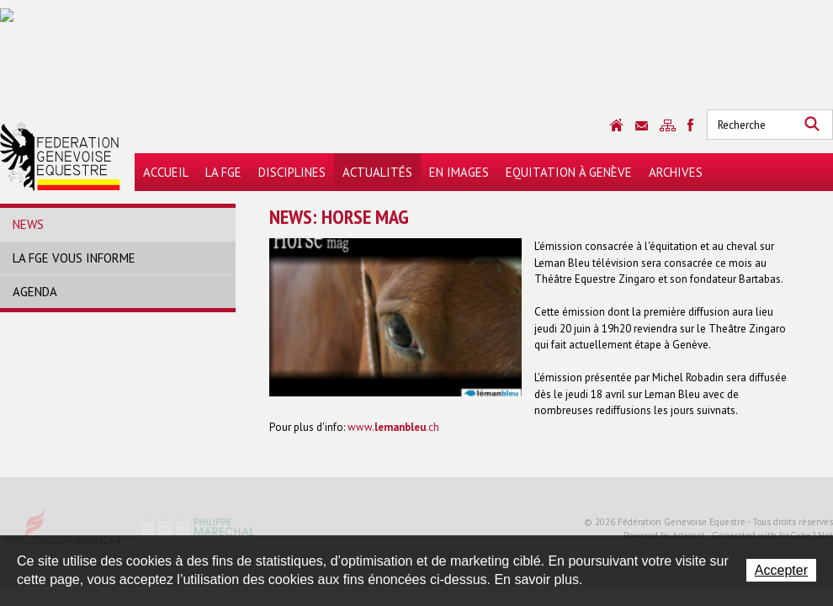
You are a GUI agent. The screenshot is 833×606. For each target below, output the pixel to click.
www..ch (393, 427)
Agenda (35, 292)
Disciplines (292, 172)
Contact (641, 125)
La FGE (223, 172)
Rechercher (812, 124)
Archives (676, 172)
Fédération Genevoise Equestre (60, 156)
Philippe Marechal (198, 532)
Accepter (781, 570)
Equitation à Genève (569, 172)
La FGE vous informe (74, 258)
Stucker (63, 532)
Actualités (377, 172)
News (28, 224)
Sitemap (668, 125)
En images (459, 172)
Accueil (165, 172)
